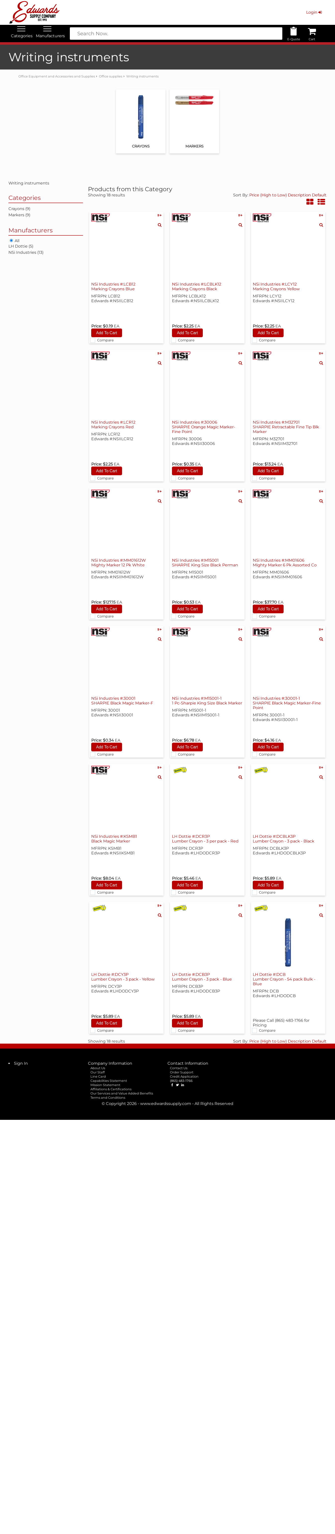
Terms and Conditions (107, 1097)
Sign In (21, 1063)
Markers (194, 146)
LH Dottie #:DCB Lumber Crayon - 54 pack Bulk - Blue (284, 979)
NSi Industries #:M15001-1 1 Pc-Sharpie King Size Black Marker (207, 700)
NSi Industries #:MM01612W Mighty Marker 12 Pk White (118, 562)
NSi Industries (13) (25, 252)
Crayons (141, 146)
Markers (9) (19, 215)
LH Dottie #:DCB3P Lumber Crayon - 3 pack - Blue (202, 977)
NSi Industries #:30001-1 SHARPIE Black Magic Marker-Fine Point (287, 703)
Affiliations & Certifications (110, 1089)
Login (314, 12)
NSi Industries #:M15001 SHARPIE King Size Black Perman (205, 562)
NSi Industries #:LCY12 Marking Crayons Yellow (276, 286)
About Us (97, 1068)
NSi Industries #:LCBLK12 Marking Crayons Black (196, 286)
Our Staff (97, 1072)
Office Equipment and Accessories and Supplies (56, 76)
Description (299, 195)
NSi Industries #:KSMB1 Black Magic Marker (114, 838)
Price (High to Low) (268, 195)
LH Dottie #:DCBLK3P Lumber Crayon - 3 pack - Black (283, 838)
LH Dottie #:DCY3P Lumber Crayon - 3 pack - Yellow (123, 977)
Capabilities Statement (108, 1081)
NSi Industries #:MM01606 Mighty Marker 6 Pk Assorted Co (285, 562)
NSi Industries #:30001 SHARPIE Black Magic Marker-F (122, 700)
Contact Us (178, 1068)
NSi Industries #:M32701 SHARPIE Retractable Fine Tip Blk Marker (286, 427)
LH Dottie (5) (20, 246)
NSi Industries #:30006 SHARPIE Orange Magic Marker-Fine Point (203, 427)
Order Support (181, 1072)
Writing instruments (142, 76)
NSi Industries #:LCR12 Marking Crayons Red (113, 424)
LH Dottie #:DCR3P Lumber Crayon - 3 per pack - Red (205, 838)
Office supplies (110, 76)
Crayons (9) (19, 208)
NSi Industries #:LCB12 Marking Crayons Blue (113, 286)
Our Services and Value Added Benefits (121, 1093)
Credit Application (184, 1076)
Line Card (98, 1076)
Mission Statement (105, 1085)
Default (319, 195)
